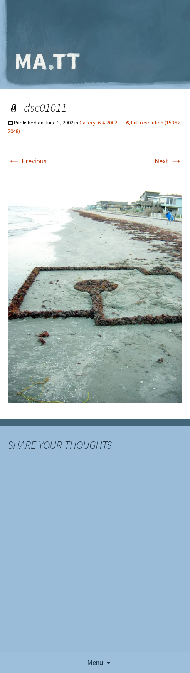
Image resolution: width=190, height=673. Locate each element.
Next (168, 160)
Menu (95, 662)
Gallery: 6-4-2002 (98, 122)
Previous (27, 160)
